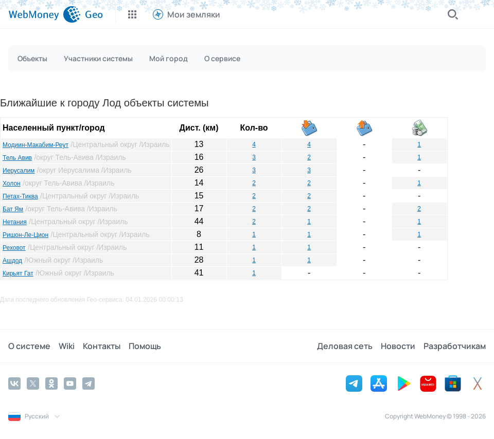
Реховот (14, 247)
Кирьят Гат (18, 273)
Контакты (101, 346)
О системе (29, 346)
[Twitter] (33, 383)
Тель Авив (17, 157)
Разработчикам (455, 346)
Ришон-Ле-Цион (25, 235)
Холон (12, 183)
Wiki (67, 346)
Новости (398, 346)
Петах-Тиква (20, 196)
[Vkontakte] (14, 383)
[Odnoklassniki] (51, 383)
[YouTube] (70, 383)
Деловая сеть (345, 346)
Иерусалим (18, 170)
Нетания (15, 222)
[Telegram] (88, 383)
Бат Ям (13, 209)
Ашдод (12, 260)
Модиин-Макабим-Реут (35, 145)
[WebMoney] (44, 14)
